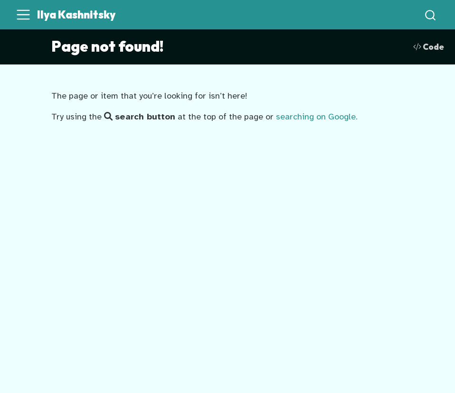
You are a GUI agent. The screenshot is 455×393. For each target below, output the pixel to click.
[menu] (23, 14)
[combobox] (430, 15)
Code (428, 47)
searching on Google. (317, 116)
